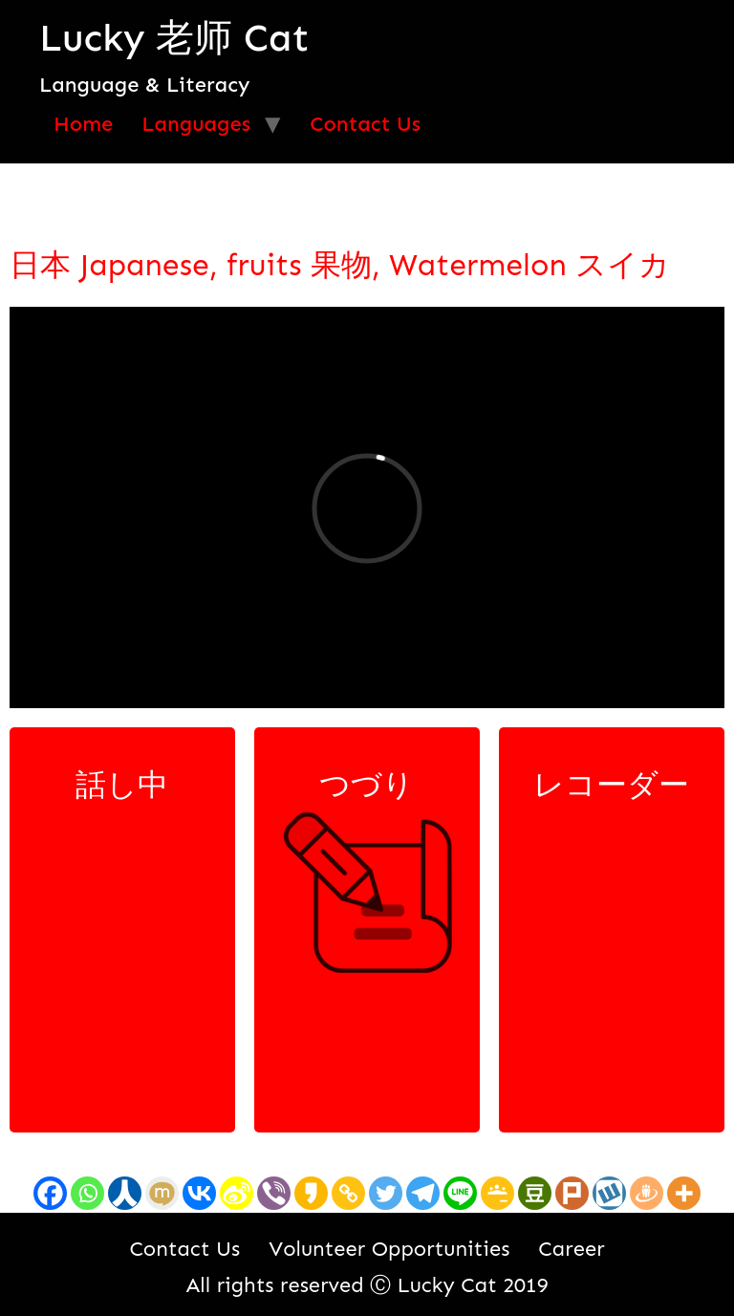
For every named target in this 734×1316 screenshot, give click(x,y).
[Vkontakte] (199, 1193)
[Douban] (534, 1193)
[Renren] (124, 1193)
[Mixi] (162, 1193)
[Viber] (274, 1193)
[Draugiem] (646, 1193)
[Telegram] (423, 1193)
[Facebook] (50, 1193)
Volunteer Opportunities (389, 1249)
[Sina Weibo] (236, 1193)
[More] (684, 1193)
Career (571, 1249)
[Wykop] (609, 1193)
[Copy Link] (348, 1193)
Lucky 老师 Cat (174, 37)
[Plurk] (572, 1193)
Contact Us (365, 124)
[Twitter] (385, 1193)
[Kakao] (311, 1193)
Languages (195, 124)
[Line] (460, 1193)
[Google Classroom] (497, 1193)
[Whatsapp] (87, 1193)
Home (83, 124)
